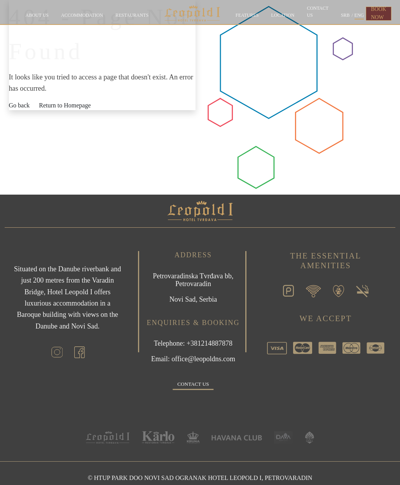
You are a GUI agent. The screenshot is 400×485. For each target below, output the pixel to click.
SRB (345, 15)
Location (282, 15)
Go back (19, 105)
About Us (37, 15)
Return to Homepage (65, 105)
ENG (359, 15)
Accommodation (82, 15)
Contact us (317, 11)
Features (247, 15)
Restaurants (131, 15)
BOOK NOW (378, 13)
